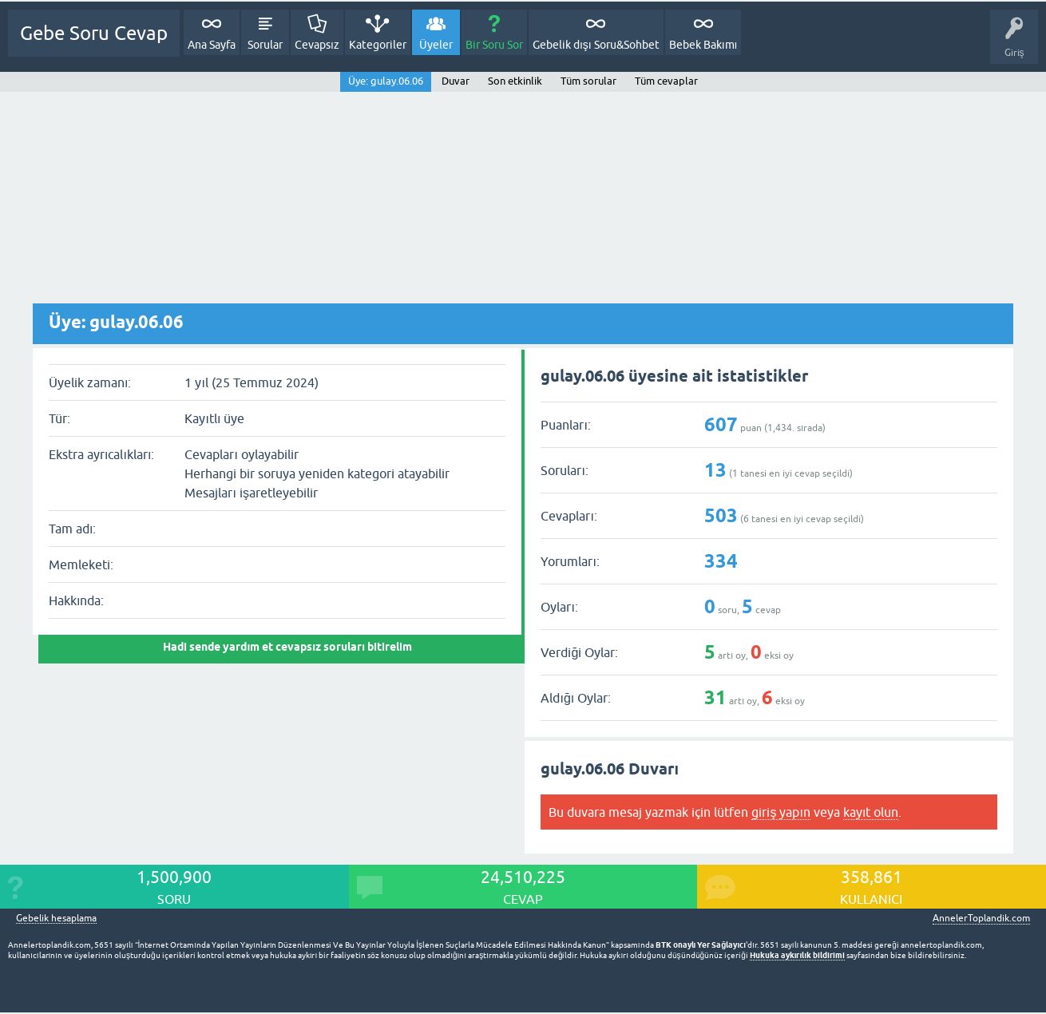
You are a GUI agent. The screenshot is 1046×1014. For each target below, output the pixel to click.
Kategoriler (377, 44)
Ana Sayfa (212, 44)
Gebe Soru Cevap (94, 33)
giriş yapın (780, 812)
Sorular (265, 44)
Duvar (456, 81)
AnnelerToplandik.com (981, 918)
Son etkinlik (515, 81)
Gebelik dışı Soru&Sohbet (596, 44)
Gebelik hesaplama (56, 918)
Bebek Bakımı (703, 44)
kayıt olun (870, 812)
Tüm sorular (588, 81)
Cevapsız (317, 44)
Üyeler (436, 44)
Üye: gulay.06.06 (385, 81)
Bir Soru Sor (494, 44)
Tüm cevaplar (666, 81)
